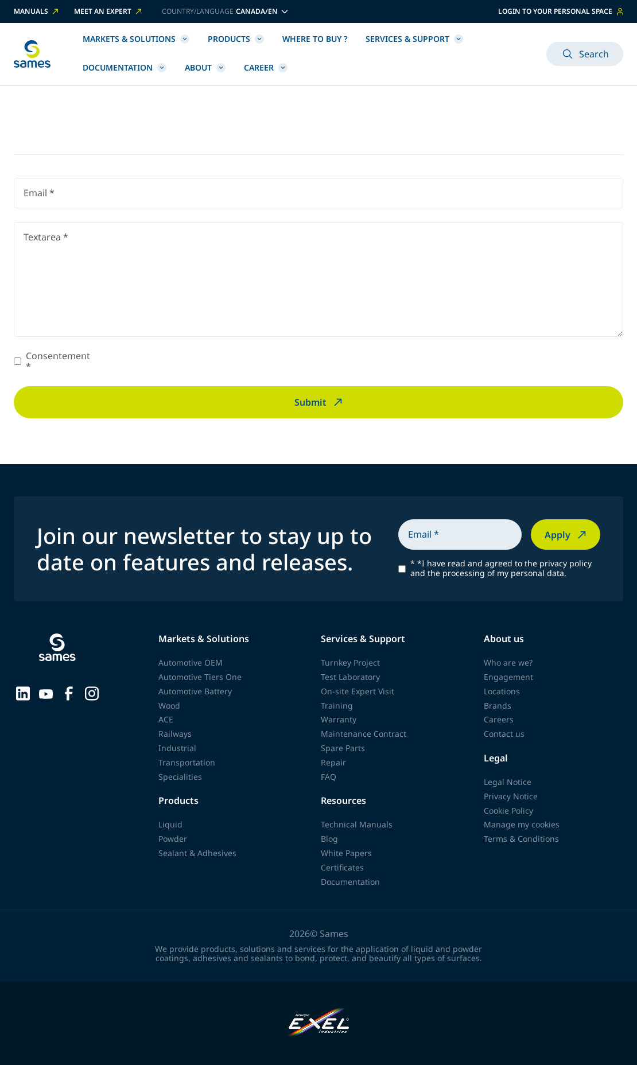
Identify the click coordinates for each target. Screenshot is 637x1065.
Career (266, 67)
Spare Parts (343, 748)
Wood (169, 705)
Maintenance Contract (363, 733)
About (205, 67)
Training (337, 705)
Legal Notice (507, 781)
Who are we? (508, 662)
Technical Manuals (357, 824)
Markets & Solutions (136, 38)
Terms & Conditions (521, 838)
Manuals (37, 11)
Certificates (342, 867)
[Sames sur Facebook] (69, 692)
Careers (499, 719)
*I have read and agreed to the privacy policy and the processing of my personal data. (501, 568)
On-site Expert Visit (357, 691)
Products (236, 38)
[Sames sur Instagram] (92, 692)
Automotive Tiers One (200, 676)
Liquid (170, 824)
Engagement (508, 676)
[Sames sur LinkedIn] (23, 692)
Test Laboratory (350, 676)
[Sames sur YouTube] (46, 692)
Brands (497, 705)
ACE (165, 719)
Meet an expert (108, 11)
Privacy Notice (511, 796)
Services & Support (414, 38)
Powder (172, 838)
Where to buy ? (314, 38)
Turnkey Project (350, 662)
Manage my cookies (522, 824)
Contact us (504, 733)
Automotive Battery (195, 691)
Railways (175, 733)
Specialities (180, 776)
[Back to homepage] (32, 54)
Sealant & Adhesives (197, 853)
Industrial (177, 748)
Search (585, 54)
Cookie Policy (508, 810)
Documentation (124, 67)
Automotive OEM (190, 662)
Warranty (338, 719)
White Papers (346, 853)
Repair (333, 762)
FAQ (328, 776)
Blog (329, 838)
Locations (502, 691)
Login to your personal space (560, 11)
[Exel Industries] (319, 1023)
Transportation (186, 762)
